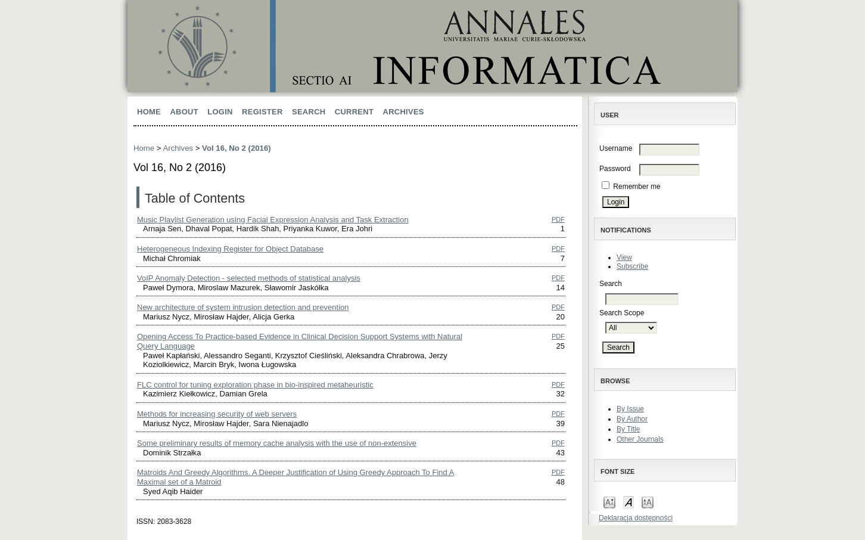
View (624, 257)
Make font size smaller (609, 501)
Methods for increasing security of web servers (217, 413)
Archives (403, 111)
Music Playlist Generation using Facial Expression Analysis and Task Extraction (273, 219)
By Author (632, 419)
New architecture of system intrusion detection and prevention (243, 307)
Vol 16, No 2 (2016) (236, 148)
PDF (558, 219)
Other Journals (640, 439)
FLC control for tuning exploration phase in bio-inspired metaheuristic (255, 384)
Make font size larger (648, 501)
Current (354, 111)
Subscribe (632, 266)
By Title (628, 429)
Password (615, 169)
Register (262, 111)
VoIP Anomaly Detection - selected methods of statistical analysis (248, 278)
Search (308, 111)
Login (219, 111)
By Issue (630, 409)
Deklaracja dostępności (636, 518)
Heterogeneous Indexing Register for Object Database (230, 248)
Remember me (636, 186)
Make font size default (628, 501)
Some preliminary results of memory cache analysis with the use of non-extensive (276, 443)
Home (149, 111)
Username (615, 148)
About (184, 111)
